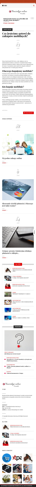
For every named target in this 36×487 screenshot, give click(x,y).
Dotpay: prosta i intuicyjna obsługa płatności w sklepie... (16, 252)
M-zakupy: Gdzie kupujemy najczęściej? (21, 277)
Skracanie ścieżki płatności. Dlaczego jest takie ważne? (17, 204)
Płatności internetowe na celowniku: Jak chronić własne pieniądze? (15, 19)
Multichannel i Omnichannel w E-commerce (21, 293)
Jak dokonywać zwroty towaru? (12, 354)
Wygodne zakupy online (12, 158)
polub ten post (28, 112)
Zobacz (4, 210)
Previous (31, 18)
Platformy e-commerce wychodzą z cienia (21, 317)
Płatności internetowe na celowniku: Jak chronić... (20, 426)
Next (33, 18)
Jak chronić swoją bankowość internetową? (21, 285)
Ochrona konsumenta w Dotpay (15, 373)
